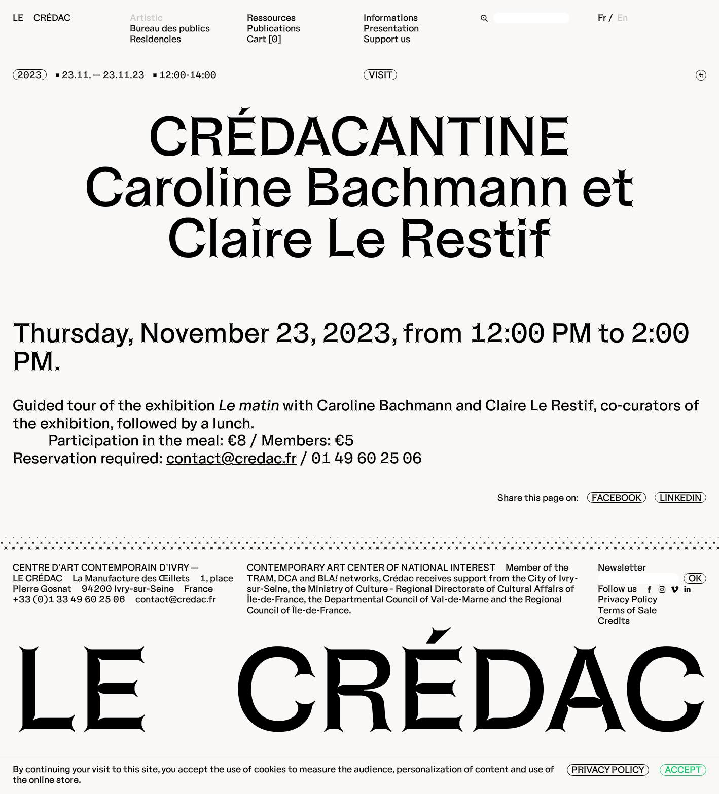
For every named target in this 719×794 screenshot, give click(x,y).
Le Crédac (41, 17)
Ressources (271, 17)
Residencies (155, 39)
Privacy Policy (628, 599)
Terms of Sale (627, 610)
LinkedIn (681, 497)
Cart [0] (264, 39)
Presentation (391, 28)
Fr (602, 17)
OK (695, 578)
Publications (273, 28)
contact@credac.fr (231, 458)
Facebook (616, 497)
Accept (683, 769)
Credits (614, 620)
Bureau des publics (170, 28)
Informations (391, 17)
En (622, 17)
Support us (387, 39)
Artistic (146, 17)
